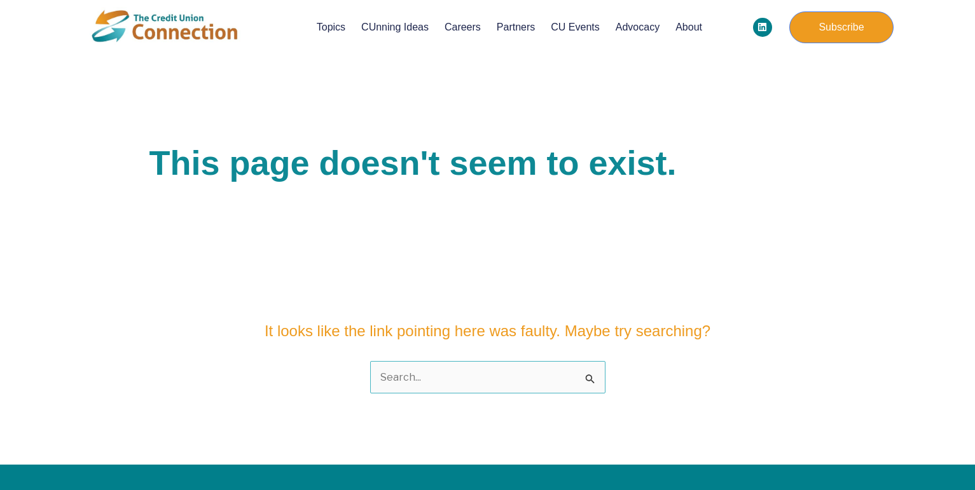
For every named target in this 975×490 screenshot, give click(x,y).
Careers (463, 27)
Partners (516, 27)
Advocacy (638, 27)
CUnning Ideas (395, 27)
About (688, 27)
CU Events (575, 27)
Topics (331, 27)
